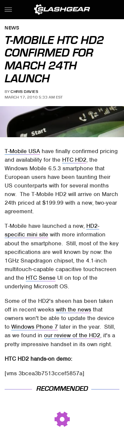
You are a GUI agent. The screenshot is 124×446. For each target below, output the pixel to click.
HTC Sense (41, 277)
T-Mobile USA (22, 151)
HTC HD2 (74, 159)
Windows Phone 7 (34, 326)
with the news (73, 309)
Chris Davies (24, 91)
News (12, 28)
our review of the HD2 (72, 335)
